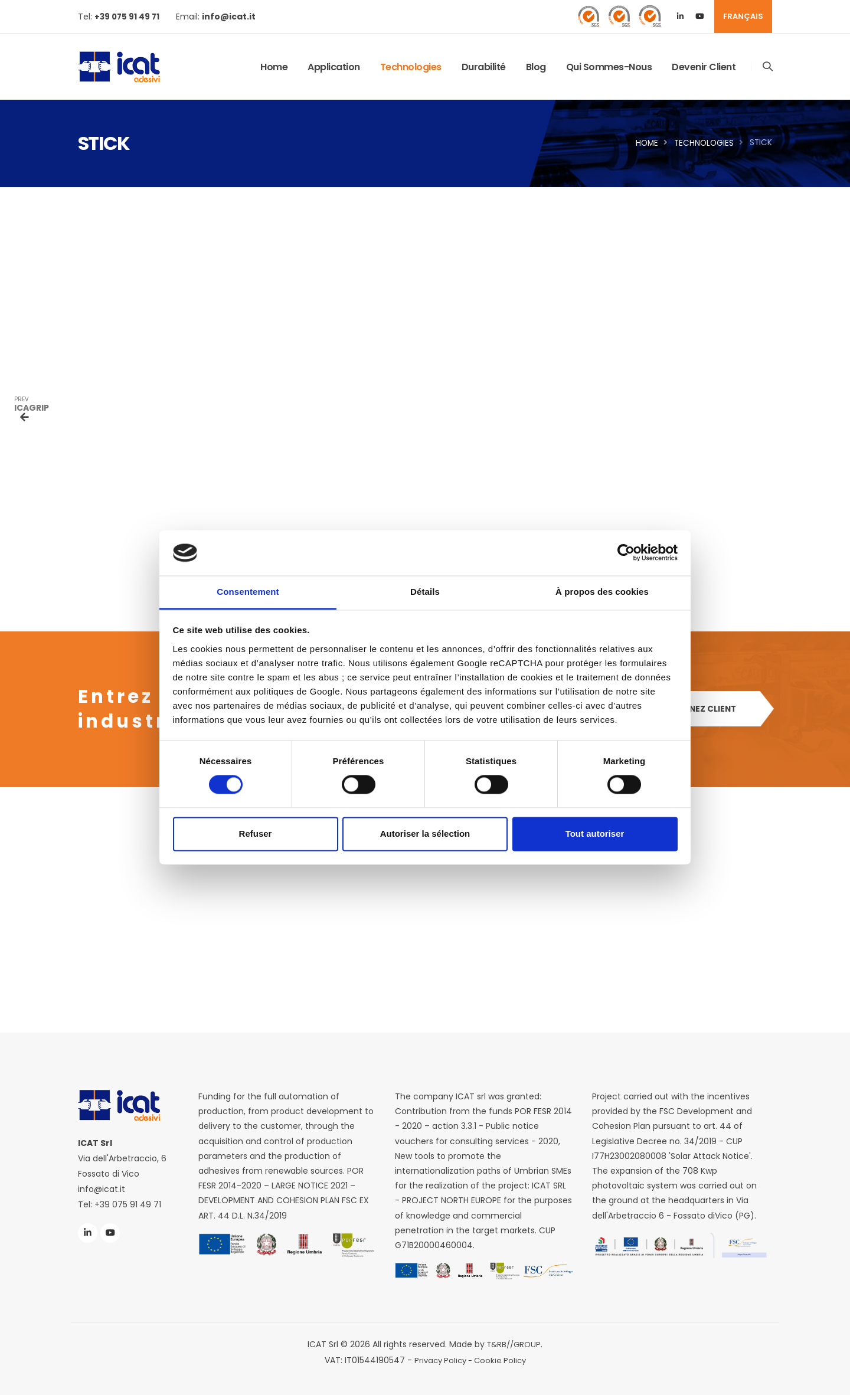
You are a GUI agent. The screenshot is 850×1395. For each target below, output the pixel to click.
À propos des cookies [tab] (602, 592)
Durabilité (483, 67)
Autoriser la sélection (425, 834)
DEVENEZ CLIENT (705, 709)
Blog (535, 67)
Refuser (255, 834)
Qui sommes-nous (608, 67)
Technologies (410, 67)
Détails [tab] (425, 592)
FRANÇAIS (743, 16)
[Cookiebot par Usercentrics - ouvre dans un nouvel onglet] (626, 553)
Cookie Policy (502, 1359)
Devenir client (703, 67)
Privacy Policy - (442, 1359)
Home (273, 67)
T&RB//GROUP (514, 1344)
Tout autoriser (595, 834)
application (333, 67)
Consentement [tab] (248, 592)
